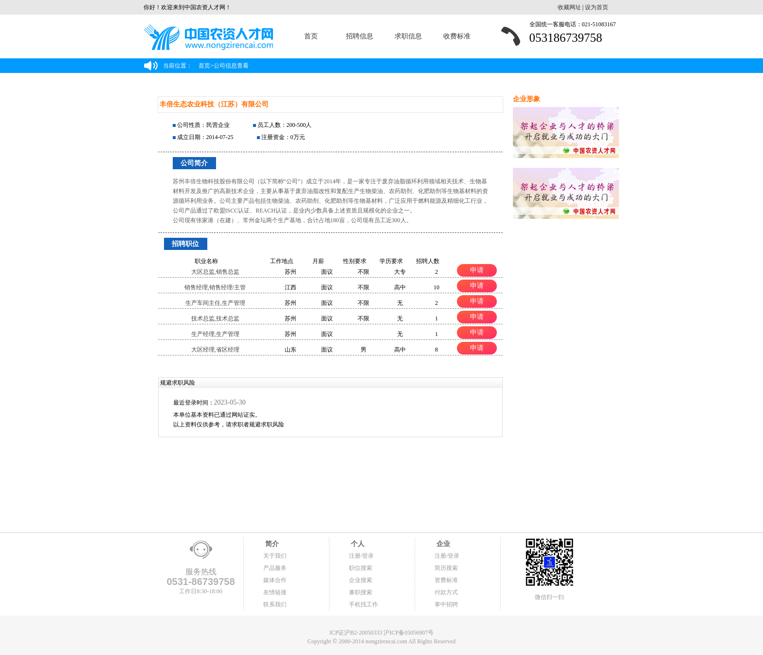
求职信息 (408, 36)
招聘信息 (359, 36)
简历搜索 (446, 568)
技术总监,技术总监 (215, 318)
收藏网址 (569, 7)
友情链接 (275, 592)
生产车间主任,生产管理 (215, 303)
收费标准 (457, 36)
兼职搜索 (360, 592)
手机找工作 (363, 604)
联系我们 (275, 604)
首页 (311, 36)
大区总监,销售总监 (215, 271)
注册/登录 (361, 555)
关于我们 (275, 555)
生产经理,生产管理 (215, 334)
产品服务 (275, 568)
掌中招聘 (446, 604)
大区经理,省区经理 (215, 349)
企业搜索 (360, 580)
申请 (477, 270)
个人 (356, 544)
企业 (442, 544)
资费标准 (446, 580)
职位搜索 (360, 568)
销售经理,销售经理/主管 (215, 287)
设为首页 (596, 7)
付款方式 (446, 592)
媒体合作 (275, 580)
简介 (271, 544)
